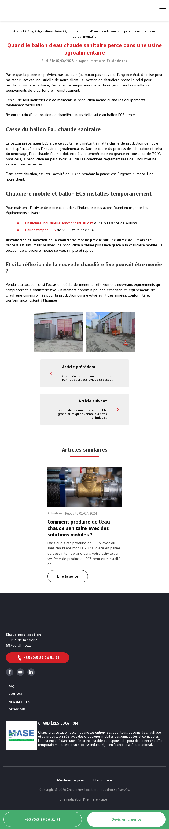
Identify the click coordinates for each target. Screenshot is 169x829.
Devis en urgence (126, 819)
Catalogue (17, 709)
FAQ (11, 686)
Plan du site (102, 780)
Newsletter (19, 702)
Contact (16, 694)
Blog (30, 31)
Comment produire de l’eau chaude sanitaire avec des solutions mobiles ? (78, 528)
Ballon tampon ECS (40, 230)
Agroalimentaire (49, 31)
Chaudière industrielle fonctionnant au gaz (59, 223)
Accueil (18, 31)
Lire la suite (67, 576)
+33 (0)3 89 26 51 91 (38, 658)
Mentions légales (71, 780)
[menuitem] (71, 780)
